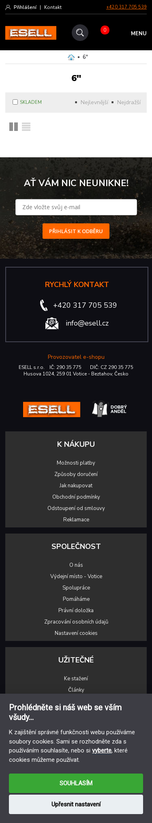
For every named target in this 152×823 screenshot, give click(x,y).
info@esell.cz (87, 323)
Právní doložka (76, 610)
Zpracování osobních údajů (76, 622)
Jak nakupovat (76, 485)
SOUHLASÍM (76, 783)
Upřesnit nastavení (76, 804)
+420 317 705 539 (126, 7)
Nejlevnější (94, 102)
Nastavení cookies (76, 633)
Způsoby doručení (76, 474)
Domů (71, 57)
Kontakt (53, 7)
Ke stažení (76, 678)
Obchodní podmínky (76, 497)
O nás (76, 565)
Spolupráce (76, 588)
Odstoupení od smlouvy (76, 508)
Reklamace (76, 519)
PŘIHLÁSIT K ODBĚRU (76, 231)
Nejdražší (129, 102)
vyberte (101, 750)
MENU (139, 33)
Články (76, 690)
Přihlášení (25, 7)
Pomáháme (76, 599)
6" (85, 57)
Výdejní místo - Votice (76, 576)
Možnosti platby (76, 463)
